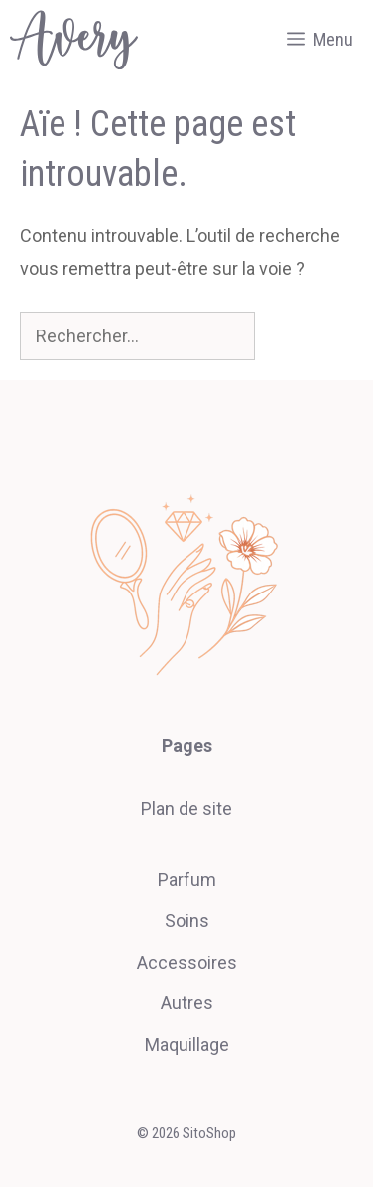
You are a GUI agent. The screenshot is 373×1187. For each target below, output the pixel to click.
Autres (187, 1002)
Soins (187, 920)
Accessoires (187, 962)
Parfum (187, 879)
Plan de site (186, 808)
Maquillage (187, 1044)
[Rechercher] (288, 336)
